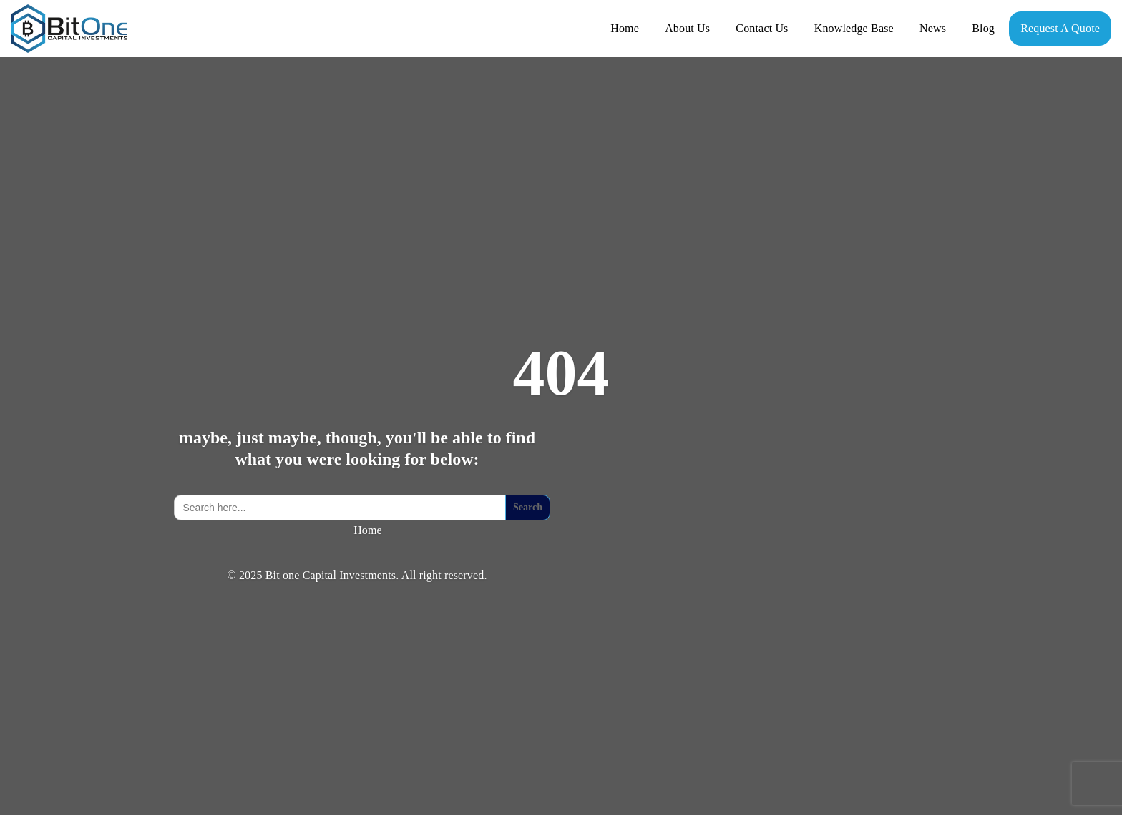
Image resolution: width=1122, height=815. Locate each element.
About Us (687, 28)
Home (624, 28)
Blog (983, 28)
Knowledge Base (854, 28)
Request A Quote (1060, 28)
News (932, 28)
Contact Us (762, 28)
